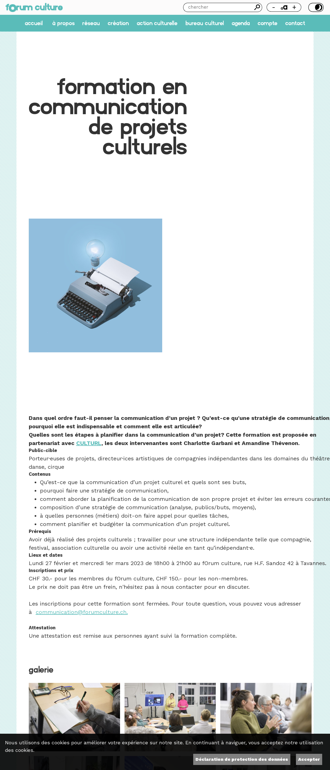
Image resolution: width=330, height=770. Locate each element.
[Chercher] (218, 7)
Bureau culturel (204, 23)
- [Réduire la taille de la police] (273, 7)
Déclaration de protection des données (241, 759)
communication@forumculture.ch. (82, 612)
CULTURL (88, 443)
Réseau (91, 23)
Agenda (241, 23)
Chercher (257, 7)
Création (118, 23)
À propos (63, 23)
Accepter (309, 759)
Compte (268, 23)
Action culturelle (157, 23)
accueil (34, 23)
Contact (295, 23)
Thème (315, 7)
